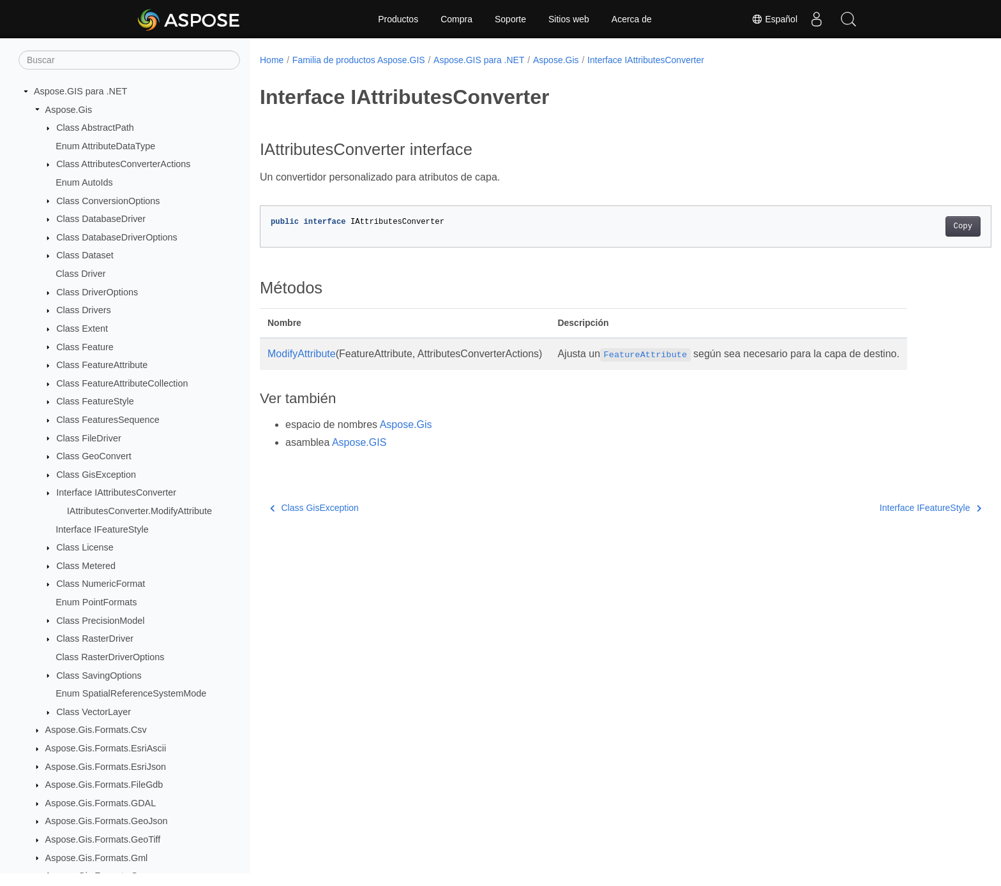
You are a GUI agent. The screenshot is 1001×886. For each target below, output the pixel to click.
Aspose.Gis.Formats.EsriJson (106, 767)
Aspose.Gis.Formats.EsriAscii (106, 748)
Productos (398, 19)
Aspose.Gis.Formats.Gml (96, 858)
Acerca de (632, 19)
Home (271, 60)
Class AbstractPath (95, 127)
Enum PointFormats (96, 602)
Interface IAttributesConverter (116, 492)
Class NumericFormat (100, 584)
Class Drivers (83, 310)
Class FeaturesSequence (108, 420)
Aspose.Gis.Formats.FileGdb (104, 784)
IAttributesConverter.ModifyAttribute (139, 511)
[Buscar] (129, 60)
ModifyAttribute (301, 353)
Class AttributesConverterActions (123, 164)
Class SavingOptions (99, 675)
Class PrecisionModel (100, 621)
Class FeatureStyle (95, 401)
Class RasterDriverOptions (110, 657)
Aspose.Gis (69, 110)
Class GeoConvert (94, 456)
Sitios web (568, 19)
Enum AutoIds (84, 182)
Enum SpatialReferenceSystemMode (131, 693)
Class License (85, 547)
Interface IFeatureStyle (102, 529)
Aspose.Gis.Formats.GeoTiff (103, 839)
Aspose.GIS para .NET (80, 91)
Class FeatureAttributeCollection (122, 383)
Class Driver (80, 274)
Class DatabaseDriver (101, 219)
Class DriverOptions (97, 292)
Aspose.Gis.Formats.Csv (96, 730)
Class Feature (85, 347)
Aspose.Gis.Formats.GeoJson (106, 821)
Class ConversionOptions (108, 201)
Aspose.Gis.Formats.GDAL (100, 803)
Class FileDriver (88, 438)
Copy (912, 226)
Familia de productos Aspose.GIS (358, 60)
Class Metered (86, 566)
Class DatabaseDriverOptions (116, 237)
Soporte (510, 19)
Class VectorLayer (93, 712)
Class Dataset (85, 255)
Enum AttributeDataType (105, 146)
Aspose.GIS (359, 442)
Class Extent (82, 328)
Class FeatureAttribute (101, 365)
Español (774, 19)
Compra (456, 19)
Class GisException (96, 474)
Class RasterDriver (94, 638)
